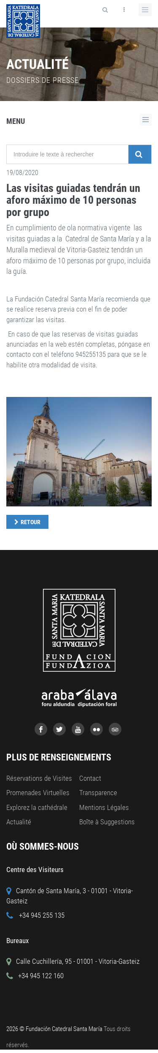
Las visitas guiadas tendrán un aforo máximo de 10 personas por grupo (73, 200)
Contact (90, 778)
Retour (30, 522)
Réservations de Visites (39, 778)
